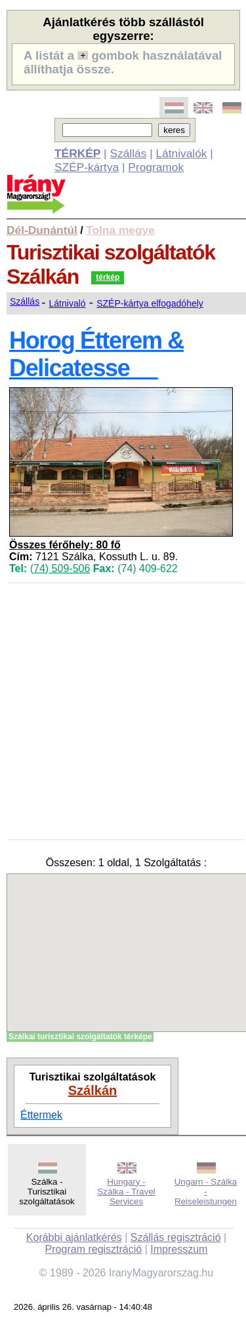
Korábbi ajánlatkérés (74, 1237)
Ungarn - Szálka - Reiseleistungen (205, 1191)
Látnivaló (67, 303)
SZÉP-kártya (86, 167)
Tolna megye (120, 230)
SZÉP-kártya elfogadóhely (149, 303)
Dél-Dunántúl (42, 230)
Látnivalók (181, 153)
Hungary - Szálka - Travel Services (126, 1191)
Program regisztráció (93, 1249)
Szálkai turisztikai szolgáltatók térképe (80, 1036)
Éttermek (41, 1114)
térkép (107, 277)
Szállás (128, 153)
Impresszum (178, 1249)
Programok (156, 167)
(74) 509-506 (60, 568)
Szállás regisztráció (176, 1237)
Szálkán (92, 1090)
